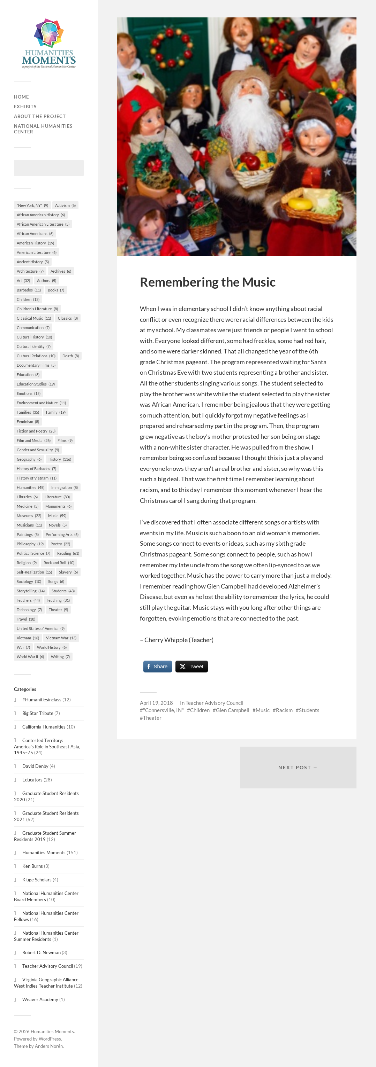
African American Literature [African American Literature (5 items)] (43, 224)
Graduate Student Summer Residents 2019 (45, 836)
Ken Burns (32, 866)
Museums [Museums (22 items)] (29, 515)
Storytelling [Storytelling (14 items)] (31, 591)
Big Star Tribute (37, 713)
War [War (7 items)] (23, 647)
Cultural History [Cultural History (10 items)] (34, 337)
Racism (284, 710)
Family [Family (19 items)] (56, 412)
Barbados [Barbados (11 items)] (29, 290)
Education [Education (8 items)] (28, 374)
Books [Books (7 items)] (56, 290)
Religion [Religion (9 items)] (27, 562)
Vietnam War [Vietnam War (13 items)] (61, 638)
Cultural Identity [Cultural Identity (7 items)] (34, 346)
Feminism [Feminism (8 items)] (28, 421)
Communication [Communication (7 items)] (33, 327)
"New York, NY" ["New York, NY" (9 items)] (32, 205)
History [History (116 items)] (59, 459)
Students (309, 710)
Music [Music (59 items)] (57, 515)
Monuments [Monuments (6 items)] (58, 506)
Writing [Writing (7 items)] (60, 656)
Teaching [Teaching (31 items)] (58, 600)
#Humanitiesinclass (41, 699)
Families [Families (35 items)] (28, 412)
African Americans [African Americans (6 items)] (35, 233)
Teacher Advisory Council (47, 966)
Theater (152, 718)
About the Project (40, 116)
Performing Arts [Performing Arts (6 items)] (62, 534)
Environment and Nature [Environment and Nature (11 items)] (41, 402)
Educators (32, 779)
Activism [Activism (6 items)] (65, 205)
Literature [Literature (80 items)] (57, 496)
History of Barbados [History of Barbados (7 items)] (36, 468)
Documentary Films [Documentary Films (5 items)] (36, 365)
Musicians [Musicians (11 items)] (29, 525)
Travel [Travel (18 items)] (26, 619)
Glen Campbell (232, 710)
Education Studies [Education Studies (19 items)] (36, 384)
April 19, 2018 (156, 703)
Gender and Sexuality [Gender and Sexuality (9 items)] (38, 449)
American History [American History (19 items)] (35, 243)
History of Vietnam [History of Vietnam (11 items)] (37, 478)
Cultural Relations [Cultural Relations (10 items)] (36, 355)
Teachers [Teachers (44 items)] (28, 600)
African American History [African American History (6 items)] (41, 214)
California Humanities (44, 727)
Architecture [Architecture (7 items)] (30, 271)
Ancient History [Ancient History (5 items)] (33, 261)
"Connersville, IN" (163, 710)
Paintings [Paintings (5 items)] (28, 534)
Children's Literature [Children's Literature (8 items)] (37, 308)
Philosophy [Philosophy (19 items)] (30, 544)
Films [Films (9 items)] (65, 440)
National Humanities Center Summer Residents (46, 936)
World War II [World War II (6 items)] (30, 656)
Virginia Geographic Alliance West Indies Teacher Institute (46, 983)
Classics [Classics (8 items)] (68, 318)
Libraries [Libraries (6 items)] (27, 496)
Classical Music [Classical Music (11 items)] (34, 318)
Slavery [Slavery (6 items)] (68, 572)
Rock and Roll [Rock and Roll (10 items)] (59, 562)
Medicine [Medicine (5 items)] (27, 506)
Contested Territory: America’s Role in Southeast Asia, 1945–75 (47, 747)
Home (21, 97)
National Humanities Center (43, 128)
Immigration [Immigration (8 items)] (64, 487)
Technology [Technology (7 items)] (29, 609)
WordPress (50, 1039)
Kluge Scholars (37, 879)
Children (200, 710)
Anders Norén (49, 1046)
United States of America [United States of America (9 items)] (41, 628)
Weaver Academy (40, 999)
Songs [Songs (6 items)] (56, 581)
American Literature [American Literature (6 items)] (37, 252)
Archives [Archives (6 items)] (61, 271)
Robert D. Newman (41, 952)
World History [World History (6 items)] (52, 647)
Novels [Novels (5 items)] (58, 525)
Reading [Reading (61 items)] (68, 553)
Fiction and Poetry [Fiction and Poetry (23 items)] (36, 431)
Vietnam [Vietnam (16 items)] (28, 638)
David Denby (35, 766)
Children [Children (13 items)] (28, 299)
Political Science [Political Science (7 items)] (33, 553)
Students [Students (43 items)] (63, 591)
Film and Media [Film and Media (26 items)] (34, 440)
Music (263, 710)
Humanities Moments (44, 852)
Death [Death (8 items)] (70, 355)
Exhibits (25, 106)
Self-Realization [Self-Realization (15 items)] (34, 572)
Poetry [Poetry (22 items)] (60, 544)
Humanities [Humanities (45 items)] (30, 487)
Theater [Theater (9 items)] (58, 609)
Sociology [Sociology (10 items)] (29, 581)
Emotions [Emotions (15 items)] (28, 393)
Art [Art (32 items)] (23, 280)
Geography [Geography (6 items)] (29, 459)
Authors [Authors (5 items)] (46, 280)
